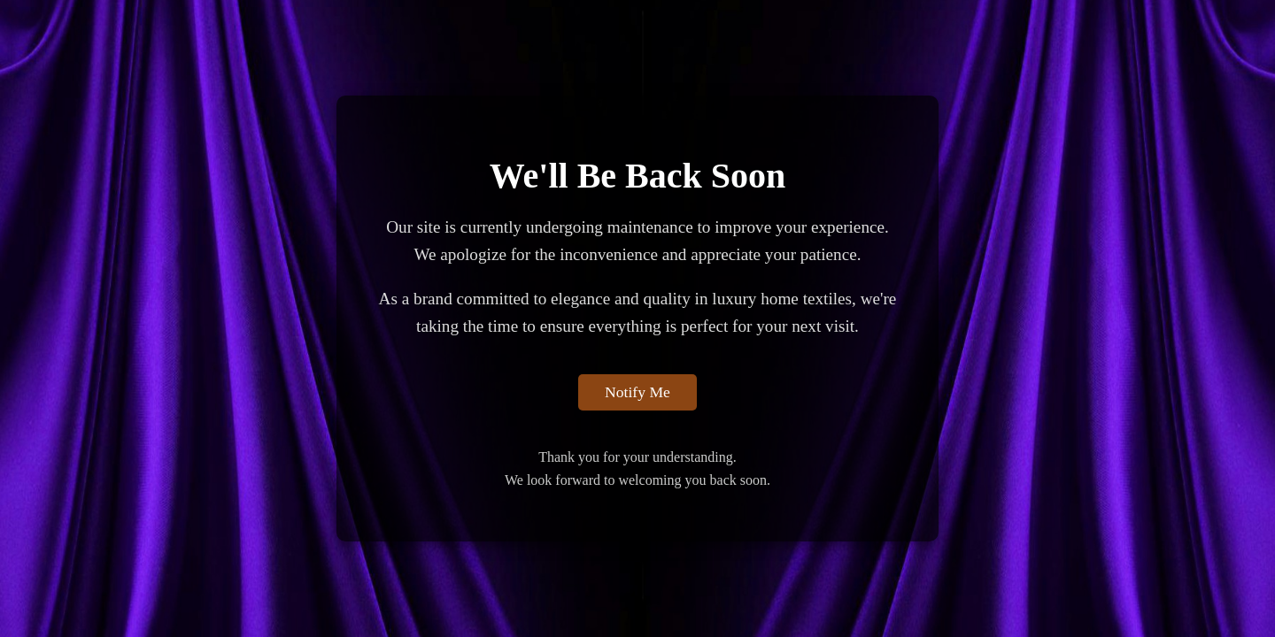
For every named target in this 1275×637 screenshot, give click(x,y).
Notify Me (637, 392)
